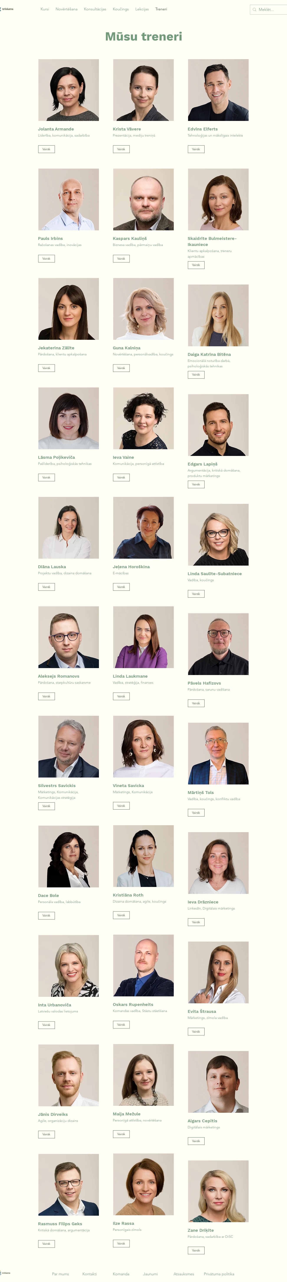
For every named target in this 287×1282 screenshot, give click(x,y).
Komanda (121, 1274)
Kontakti (89, 1274)
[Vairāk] (46, 149)
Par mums (60, 1274)
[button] (44, 9)
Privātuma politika (219, 1274)
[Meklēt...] (271, 9)
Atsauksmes (184, 1274)
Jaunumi (150, 1274)
